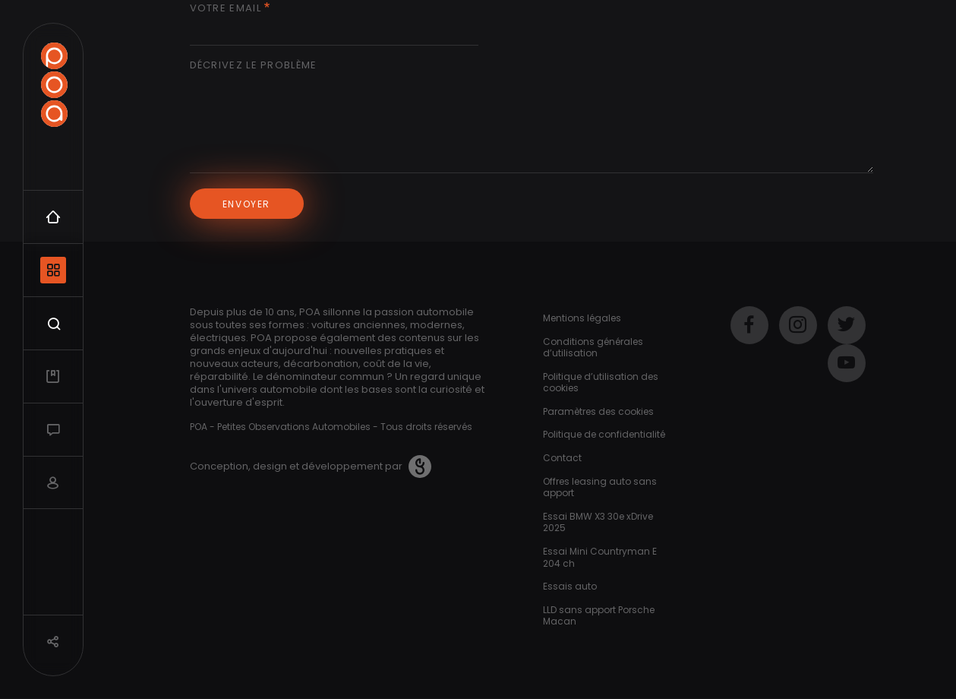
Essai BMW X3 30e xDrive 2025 (598, 522)
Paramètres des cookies (598, 411)
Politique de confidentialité (604, 434)
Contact (562, 457)
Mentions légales (582, 318)
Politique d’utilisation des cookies (600, 382)
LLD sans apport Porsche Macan (599, 615)
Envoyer (246, 204)
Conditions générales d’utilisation (593, 347)
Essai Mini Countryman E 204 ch (600, 557)
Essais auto (570, 586)
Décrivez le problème (253, 65)
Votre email (225, 8)
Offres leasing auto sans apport (600, 487)
